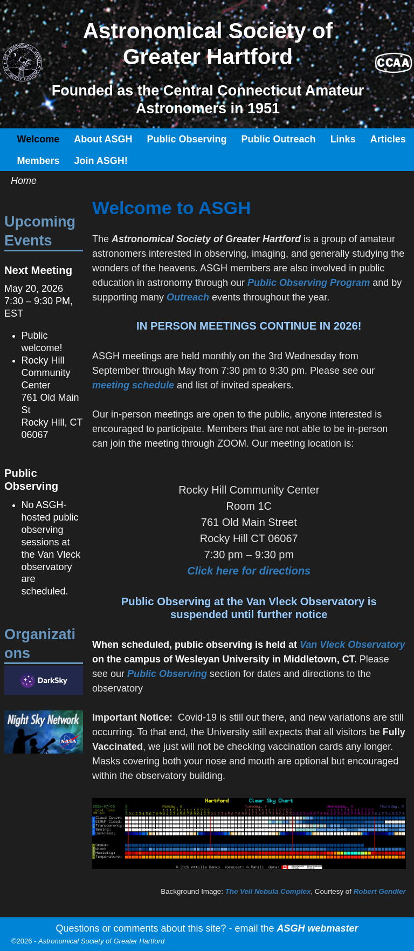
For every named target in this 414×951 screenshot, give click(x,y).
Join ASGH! (101, 160)
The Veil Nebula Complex (268, 891)
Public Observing (187, 139)
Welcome (38, 139)
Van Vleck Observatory (352, 644)
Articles (388, 139)
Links (343, 139)
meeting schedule (133, 385)
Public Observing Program (309, 282)
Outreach (188, 297)
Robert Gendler (380, 891)
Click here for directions (248, 571)
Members (38, 160)
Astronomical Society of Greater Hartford (101, 941)
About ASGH (103, 139)
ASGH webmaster (317, 928)
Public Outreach (279, 139)
